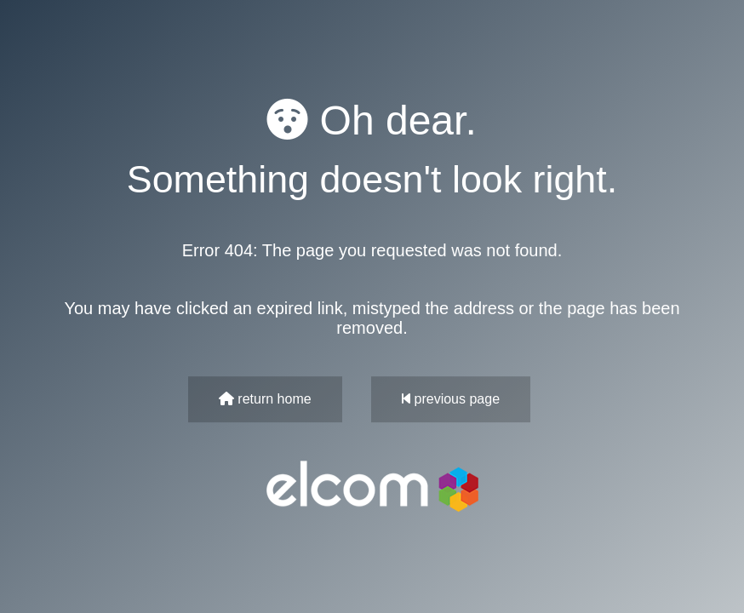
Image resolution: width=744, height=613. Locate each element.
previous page (451, 399)
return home (265, 399)
